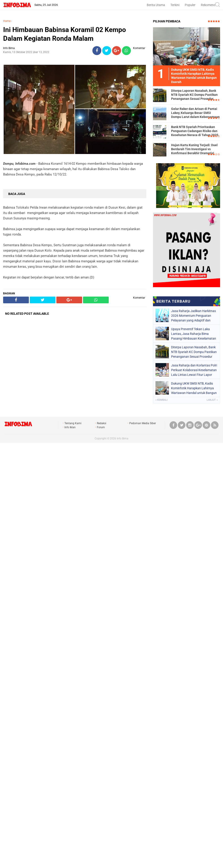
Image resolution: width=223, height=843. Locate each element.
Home (7, 21)
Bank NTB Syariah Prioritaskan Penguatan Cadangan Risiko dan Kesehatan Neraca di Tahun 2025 (194, 131)
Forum (101, 427)
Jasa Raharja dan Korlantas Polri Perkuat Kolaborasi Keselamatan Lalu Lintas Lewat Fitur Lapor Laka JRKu (194, 370)
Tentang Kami (72, 423)
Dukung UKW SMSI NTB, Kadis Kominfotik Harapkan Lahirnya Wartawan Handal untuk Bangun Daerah (194, 388)
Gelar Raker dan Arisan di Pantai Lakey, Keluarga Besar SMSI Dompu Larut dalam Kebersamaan (195, 113)
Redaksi (101, 423)
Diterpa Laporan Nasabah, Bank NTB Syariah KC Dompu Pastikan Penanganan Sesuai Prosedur (194, 95)
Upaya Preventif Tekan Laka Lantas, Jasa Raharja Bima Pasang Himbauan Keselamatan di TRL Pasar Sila (193, 333)
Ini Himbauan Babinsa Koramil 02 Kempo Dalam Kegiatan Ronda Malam (64, 34)
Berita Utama (156, 5)
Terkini (174, 5)
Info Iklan (70, 427)
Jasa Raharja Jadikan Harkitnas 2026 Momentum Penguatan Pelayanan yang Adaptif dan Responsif (193, 315)
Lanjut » (212, 399)
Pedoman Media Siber (142, 423)
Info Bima (122, 438)
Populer (190, 5)
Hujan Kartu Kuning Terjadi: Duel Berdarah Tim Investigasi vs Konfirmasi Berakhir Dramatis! (194, 149)
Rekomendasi (210, 5)
